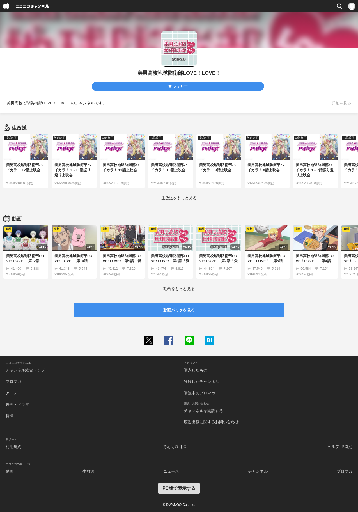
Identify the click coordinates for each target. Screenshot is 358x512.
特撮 (9, 415)
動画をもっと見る (179, 288)
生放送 (88, 471)
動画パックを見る (179, 310)
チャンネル (258, 471)
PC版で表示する (179, 488)
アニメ (11, 393)
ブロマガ (13, 381)
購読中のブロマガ (199, 393)
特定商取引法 (174, 446)
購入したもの (195, 370)
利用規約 (13, 446)
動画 (9, 471)
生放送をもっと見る (179, 198)
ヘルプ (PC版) (339, 446)
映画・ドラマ (17, 404)
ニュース (171, 471)
